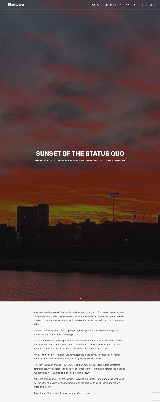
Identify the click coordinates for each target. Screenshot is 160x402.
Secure (126, 5)
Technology (78, 141)
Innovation (67, 141)
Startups (97, 141)
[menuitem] (96, 5)
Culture (88, 141)
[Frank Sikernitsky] (13, 4)
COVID (58, 141)
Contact (96, 5)
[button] (143, 5)
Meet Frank (110, 5)
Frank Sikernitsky (116, 141)
